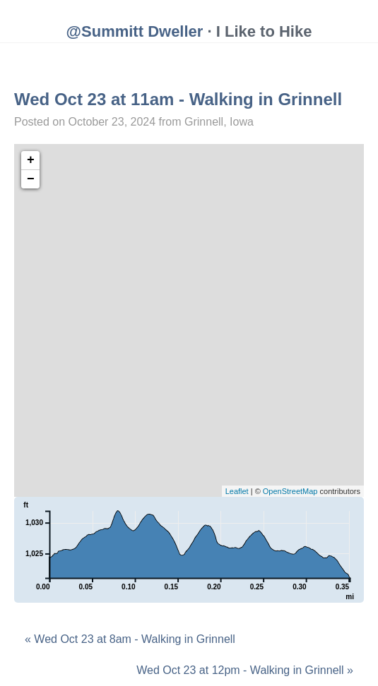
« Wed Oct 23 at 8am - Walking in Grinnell (130, 639)
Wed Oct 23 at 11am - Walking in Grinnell (178, 99)
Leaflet (237, 491)
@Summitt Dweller (134, 31)
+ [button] (31, 160)
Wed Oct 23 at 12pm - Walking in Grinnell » (244, 670)
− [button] (31, 179)
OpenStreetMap (290, 491)
